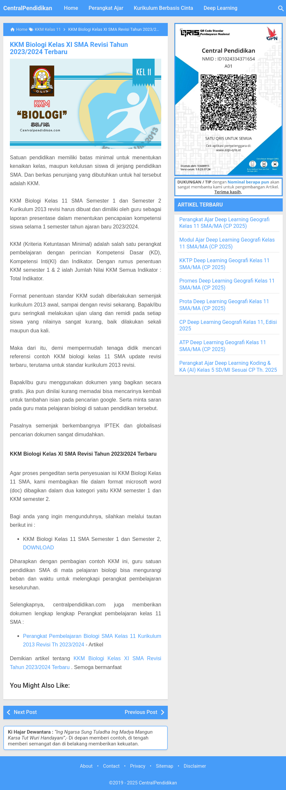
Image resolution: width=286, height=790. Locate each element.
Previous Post (141, 712)
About (86, 766)
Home (71, 8)
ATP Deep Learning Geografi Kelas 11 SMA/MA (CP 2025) (222, 345)
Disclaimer (195, 766)
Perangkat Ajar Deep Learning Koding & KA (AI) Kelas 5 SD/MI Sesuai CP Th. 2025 (228, 366)
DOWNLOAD (38, 547)
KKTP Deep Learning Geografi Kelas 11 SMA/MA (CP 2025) (224, 263)
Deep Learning (220, 8)
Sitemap (164, 766)
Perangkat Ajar (106, 8)
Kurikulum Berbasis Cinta (163, 8)
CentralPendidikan (27, 8)
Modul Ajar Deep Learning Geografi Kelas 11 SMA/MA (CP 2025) (227, 243)
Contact (111, 766)
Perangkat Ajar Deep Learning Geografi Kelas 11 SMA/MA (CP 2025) (224, 222)
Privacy (137, 766)
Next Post (25, 712)
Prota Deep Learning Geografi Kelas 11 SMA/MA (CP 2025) (224, 304)
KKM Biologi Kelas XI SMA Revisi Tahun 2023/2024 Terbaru (85, 48)
